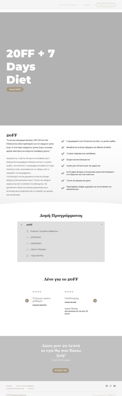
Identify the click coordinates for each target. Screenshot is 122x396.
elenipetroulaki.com (15, 386)
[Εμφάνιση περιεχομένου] (101, 223)
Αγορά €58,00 (15, 89)
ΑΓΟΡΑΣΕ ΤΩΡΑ (60, 369)
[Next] (95, 299)
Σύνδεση (88, 5)
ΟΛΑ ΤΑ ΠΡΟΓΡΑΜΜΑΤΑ (71, 5)
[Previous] (27, 299)
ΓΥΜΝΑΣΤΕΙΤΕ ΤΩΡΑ (106, 5)
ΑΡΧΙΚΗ (9, 384)
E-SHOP (31, 386)
